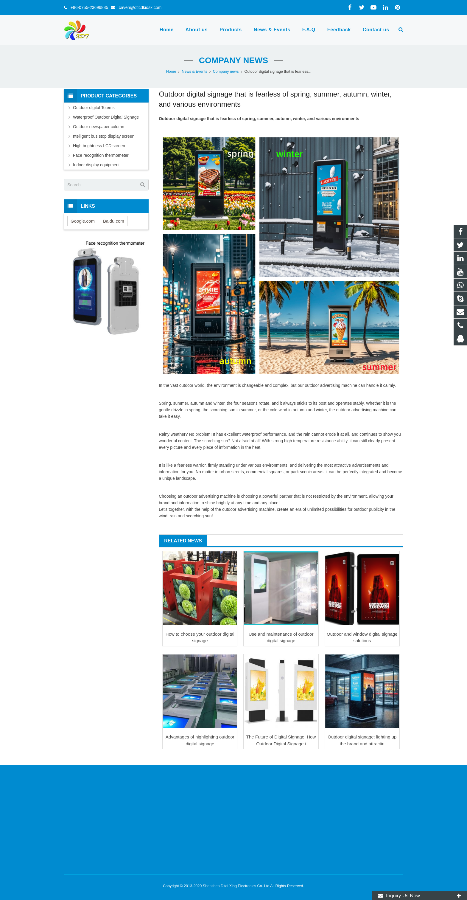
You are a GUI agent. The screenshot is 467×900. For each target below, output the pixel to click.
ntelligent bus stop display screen (103, 136)
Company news (233, 60)
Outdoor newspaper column (98, 126)
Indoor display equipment (96, 164)
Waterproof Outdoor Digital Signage (106, 117)
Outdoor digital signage (182, 118)
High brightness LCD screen (99, 145)
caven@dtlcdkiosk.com (138, 7)
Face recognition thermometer (101, 155)
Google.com (83, 221)
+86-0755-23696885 (87, 7)
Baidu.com (113, 221)
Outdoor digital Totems (94, 107)
